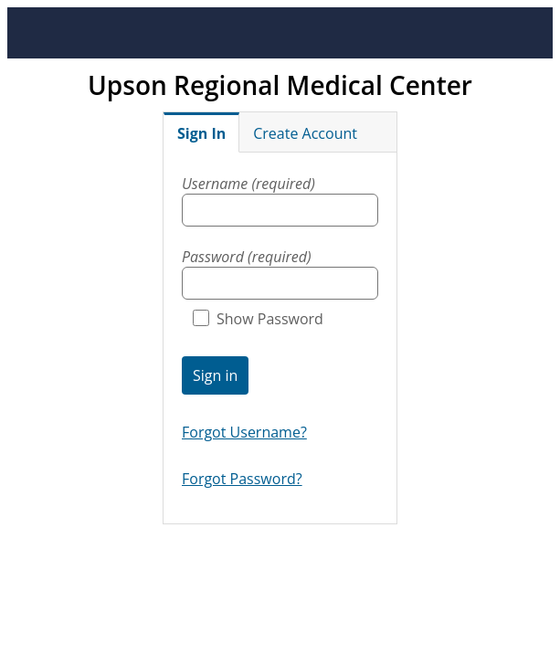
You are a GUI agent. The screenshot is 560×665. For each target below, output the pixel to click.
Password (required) (247, 257)
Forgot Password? (242, 479)
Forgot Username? (244, 432)
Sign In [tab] (201, 133)
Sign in (215, 375)
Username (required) (248, 184)
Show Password (258, 319)
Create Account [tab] (305, 133)
